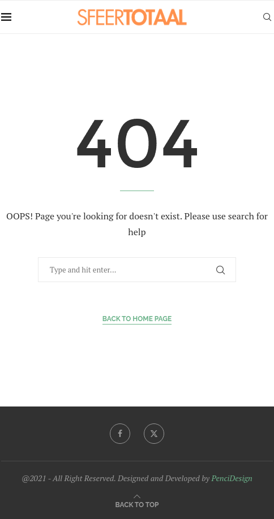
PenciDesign (231, 478)
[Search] (267, 17)
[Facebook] (120, 433)
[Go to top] (137, 504)
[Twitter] (154, 433)
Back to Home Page (137, 319)
